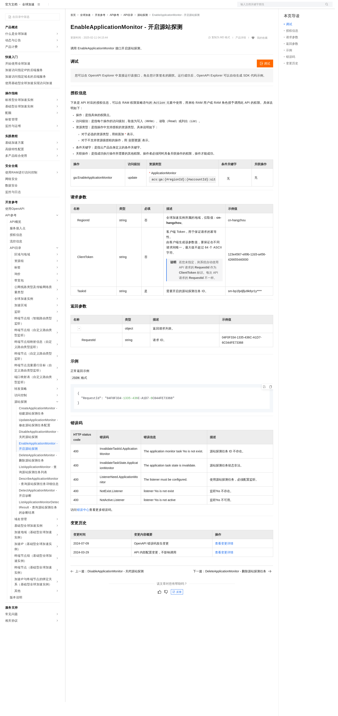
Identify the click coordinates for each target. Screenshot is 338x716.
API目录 (128, 28)
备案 (288, 6)
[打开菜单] (7, 7)
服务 (128, 7)
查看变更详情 (224, 558)
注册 (309, 6)
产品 (57, 7)
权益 (84, 7)
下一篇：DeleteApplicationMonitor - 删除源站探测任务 (232, 586)
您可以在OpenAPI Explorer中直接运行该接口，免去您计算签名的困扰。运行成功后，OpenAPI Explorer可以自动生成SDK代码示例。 (170, 89)
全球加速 (28, 18)
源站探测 (142, 28)
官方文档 (11, 18)
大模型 (44, 7)
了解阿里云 (143, 7)
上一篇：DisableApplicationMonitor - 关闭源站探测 (107, 586)
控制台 (299, 6)
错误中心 (83, 524)
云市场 (106, 7)
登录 (325, 6)
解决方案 (70, 7)
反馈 (177, 606)
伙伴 (118, 7)
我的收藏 (262, 51)
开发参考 (100, 28)
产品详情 (240, 51)
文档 (279, 6)
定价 (94, 7)
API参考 (114, 28)
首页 (73, 28)
